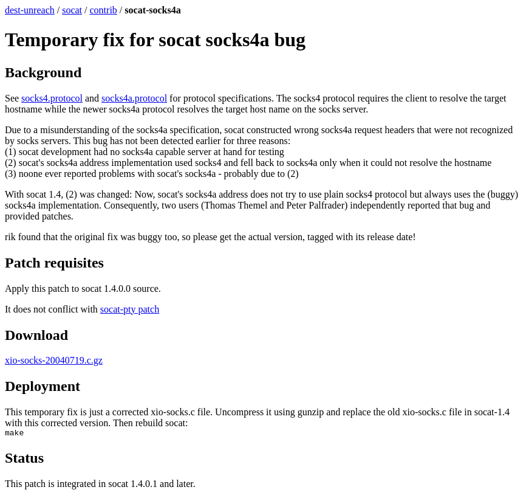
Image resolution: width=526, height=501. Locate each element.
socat (72, 10)
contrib (103, 10)
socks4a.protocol (134, 98)
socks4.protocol (52, 98)
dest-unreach (30, 10)
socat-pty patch (129, 309)
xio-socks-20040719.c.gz (54, 360)
